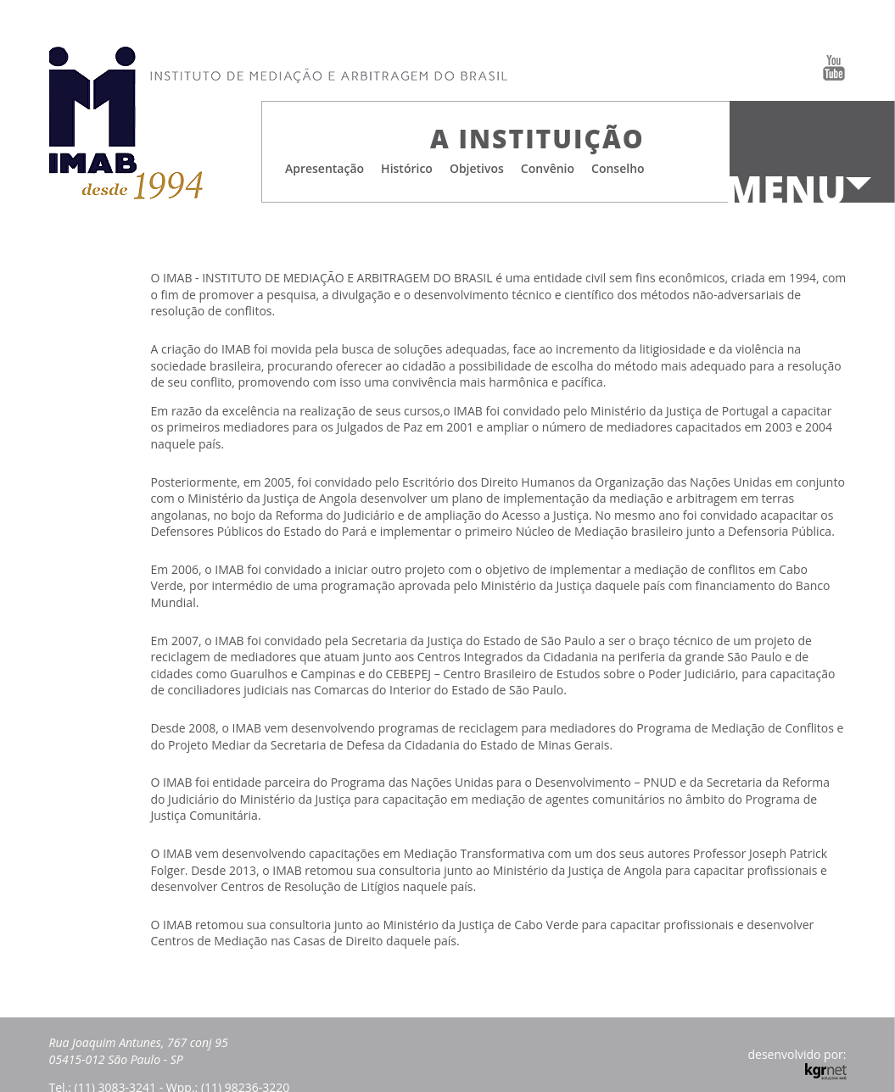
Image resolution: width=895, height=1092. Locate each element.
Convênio (547, 168)
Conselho (618, 168)
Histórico (407, 168)
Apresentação (324, 168)
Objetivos (477, 168)
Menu (786, 190)
